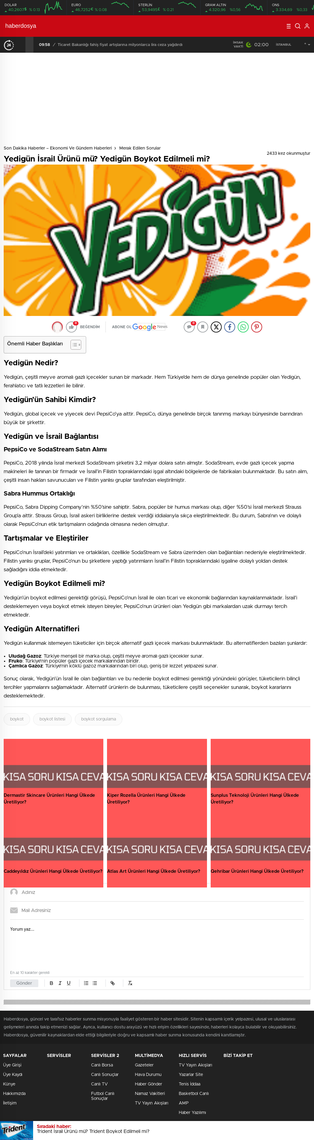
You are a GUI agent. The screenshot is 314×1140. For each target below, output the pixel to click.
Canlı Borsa (102, 1065)
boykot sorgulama (98, 719)
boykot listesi (52, 719)
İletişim (10, 1103)
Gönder (24, 983)
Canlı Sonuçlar (105, 1075)
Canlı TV (99, 1084)
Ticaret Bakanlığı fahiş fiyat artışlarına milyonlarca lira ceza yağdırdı (120, 45)
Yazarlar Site (191, 1075)
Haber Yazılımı (192, 1113)
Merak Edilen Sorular (140, 148)
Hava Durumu (148, 1075)
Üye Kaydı (12, 1075)
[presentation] (21, 45)
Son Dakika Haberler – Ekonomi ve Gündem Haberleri (58, 148)
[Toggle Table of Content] (73, 345)
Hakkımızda (14, 1094)
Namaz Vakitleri (150, 1094)
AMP (184, 1103)
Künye (9, 1084)
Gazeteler (144, 1065)
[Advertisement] (157, 99)
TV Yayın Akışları (151, 1103)
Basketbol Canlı (194, 1094)
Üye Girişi (12, 1065)
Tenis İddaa (189, 1084)
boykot (17, 719)
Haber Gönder (148, 1084)
